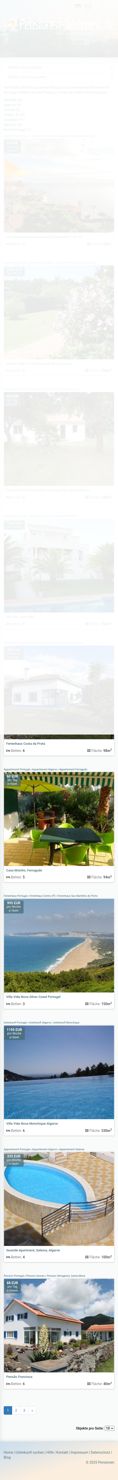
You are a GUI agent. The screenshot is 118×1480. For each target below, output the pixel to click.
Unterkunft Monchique (66, 1022)
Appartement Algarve (44, 769)
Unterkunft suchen (30, 1452)
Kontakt (62, 1452)
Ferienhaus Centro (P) (42, 896)
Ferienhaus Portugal (16, 896)
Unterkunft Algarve (40, 1022)
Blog (7, 1457)
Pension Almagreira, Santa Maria (65, 1275)
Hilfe (50, 1452)
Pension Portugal (14, 1275)
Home (8, 1452)
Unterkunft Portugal (16, 1022)
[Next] (32, 1410)
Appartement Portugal (17, 769)
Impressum (79, 1452)
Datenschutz (100, 1452)
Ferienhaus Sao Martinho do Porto (77, 896)
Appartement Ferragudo (73, 769)
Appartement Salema (71, 1149)
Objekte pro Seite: (95, 1428)
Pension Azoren (35, 1275)
